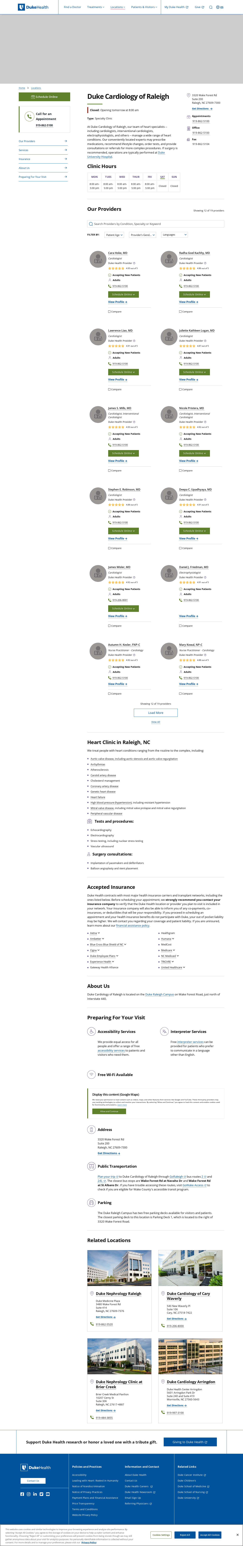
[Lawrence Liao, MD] (98, 336)
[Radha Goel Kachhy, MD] (169, 259)
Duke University (187, 1497)
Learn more (122, 1105)
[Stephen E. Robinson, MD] (98, 495)
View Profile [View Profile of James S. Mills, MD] (116, 461)
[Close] (237, 1535)
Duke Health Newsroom (138, 1492)
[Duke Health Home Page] (36, 1467)
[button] (134, 263)
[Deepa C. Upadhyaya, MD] (169, 495)
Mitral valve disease (102, 808)
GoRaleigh (176, 1176)
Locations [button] (117, 7)
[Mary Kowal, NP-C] (169, 651)
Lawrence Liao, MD (120, 330)
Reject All (185, 1535)
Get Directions (200, 108)
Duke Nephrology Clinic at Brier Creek (119, 1384)
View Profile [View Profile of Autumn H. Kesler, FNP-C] (116, 684)
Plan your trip (106, 1176)
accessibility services (111, 1050)
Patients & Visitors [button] (143, 7)
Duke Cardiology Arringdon (191, 1381)
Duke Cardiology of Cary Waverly (188, 1296)
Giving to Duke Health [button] (188, 1442)
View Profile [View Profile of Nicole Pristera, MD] (187, 461)
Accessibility (79, 1474)
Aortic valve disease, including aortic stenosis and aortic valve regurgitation (134, 758)
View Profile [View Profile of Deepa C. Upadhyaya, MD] (187, 538)
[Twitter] (42, 1494)
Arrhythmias (98, 764)
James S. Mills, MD (119, 408)
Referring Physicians (136, 1503)
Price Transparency (83, 1503)
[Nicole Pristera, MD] (169, 414)
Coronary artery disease (104, 786)
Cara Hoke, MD (117, 253)
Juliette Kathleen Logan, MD (197, 330)
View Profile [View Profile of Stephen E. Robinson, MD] (116, 538)
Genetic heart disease (103, 791)
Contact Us (33, 1480)
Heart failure (98, 797)
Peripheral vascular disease (106, 813)
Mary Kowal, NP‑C (190, 645)
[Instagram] (29, 1494)
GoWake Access (193, 1185)
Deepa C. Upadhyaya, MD (195, 489)
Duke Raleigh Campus (159, 994)
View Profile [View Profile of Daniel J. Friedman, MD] (187, 616)
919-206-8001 (120, 600)
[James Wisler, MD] (98, 573)
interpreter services (190, 1042)
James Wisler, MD (119, 567)
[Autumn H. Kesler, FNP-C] (98, 651)
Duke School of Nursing (191, 1492)
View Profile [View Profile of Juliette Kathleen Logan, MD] (187, 379)
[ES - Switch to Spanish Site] (220, 7)
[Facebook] (22, 1494)
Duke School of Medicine (192, 1486)
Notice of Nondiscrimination (88, 1486)
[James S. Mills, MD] (98, 414)
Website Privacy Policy (85, 1515)
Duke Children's (187, 1480)
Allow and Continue (109, 1111)
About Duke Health (135, 1474)
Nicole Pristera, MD (191, 408)
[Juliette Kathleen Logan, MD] (169, 336)
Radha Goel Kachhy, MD (194, 253)
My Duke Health (175, 7)
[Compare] (109, 311)
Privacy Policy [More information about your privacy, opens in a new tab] (89, 1543)
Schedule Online (44, 97)
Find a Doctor (72, 7)
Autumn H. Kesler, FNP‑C (124, 645)
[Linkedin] (35, 1494)
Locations (36, 87)
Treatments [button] (94, 7)
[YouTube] (48, 1494)
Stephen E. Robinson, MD (124, 489)
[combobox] (114, 235)
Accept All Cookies (210, 1535)
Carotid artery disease (103, 775)
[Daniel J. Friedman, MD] (169, 573)
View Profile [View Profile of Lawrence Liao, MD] (116, 379)
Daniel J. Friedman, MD (193, 567)
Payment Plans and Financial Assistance (95, 1497)
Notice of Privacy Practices (87, 1492)
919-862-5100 (44, 125)
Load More (155, 713)
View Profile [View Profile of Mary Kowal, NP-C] (187, 684)
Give (197, 7)
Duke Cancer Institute (190, 1474)
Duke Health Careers (137, 1486)
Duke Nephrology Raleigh (118, 1293)
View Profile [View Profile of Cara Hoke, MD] (116, 302)
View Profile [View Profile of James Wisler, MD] (116, 616)
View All (155, 721)
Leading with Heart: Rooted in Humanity (95, 1480)
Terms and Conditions (85, 1509)
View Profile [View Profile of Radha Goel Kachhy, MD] (187, 302)
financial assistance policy (132, 925)
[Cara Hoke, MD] (98, 259)
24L (100, 1181)
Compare (115, 311)
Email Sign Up (133, 1497)
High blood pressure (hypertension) (111, 802)
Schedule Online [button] (123, 294)
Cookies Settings (161, 1535)
